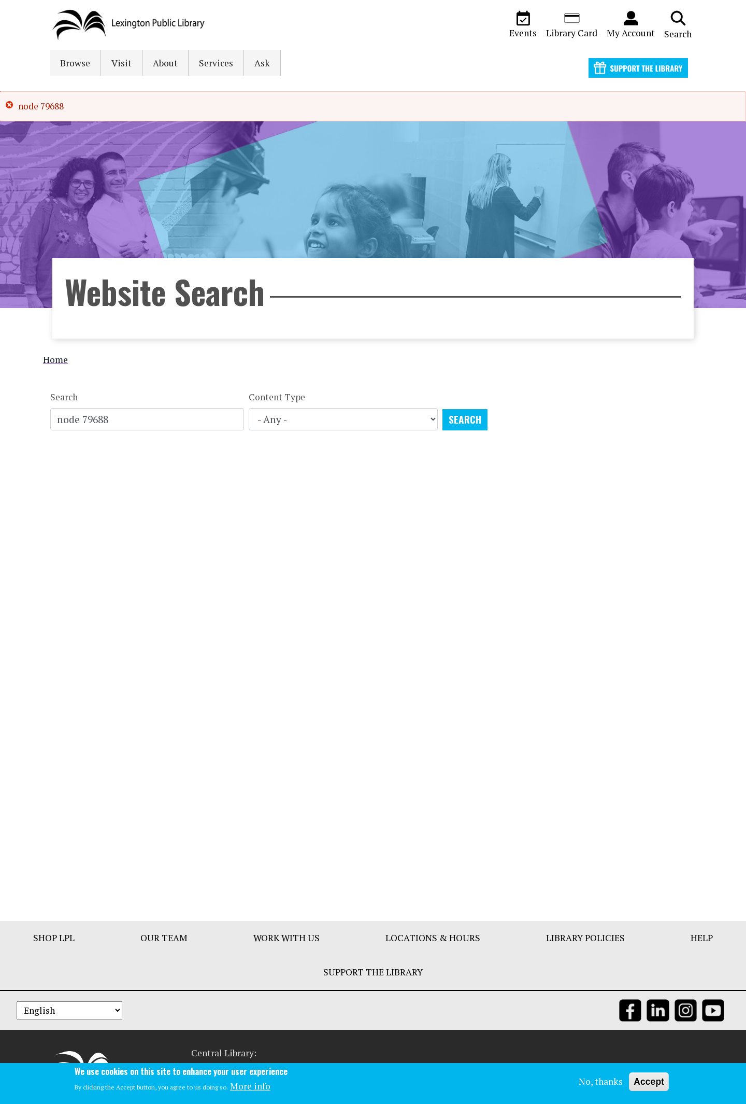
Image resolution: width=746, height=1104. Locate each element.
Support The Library (373, 972)
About (165, 63)
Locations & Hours (432, 938)
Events (523, 24)
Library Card (571, 24)
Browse (75, 63)
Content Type (277, 397)
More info (250, 1086)
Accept (649, 1082)
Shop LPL (54, 938)
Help (702, 938)
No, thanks (601, 1081)
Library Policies (585, 938)
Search (678, 24)
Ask (262, 63)
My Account (631, 24)
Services (216, 63)
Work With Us (286, 938)
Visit (121, 63)
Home (55, 360)
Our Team (164, 938)
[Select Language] (69, 1010)
